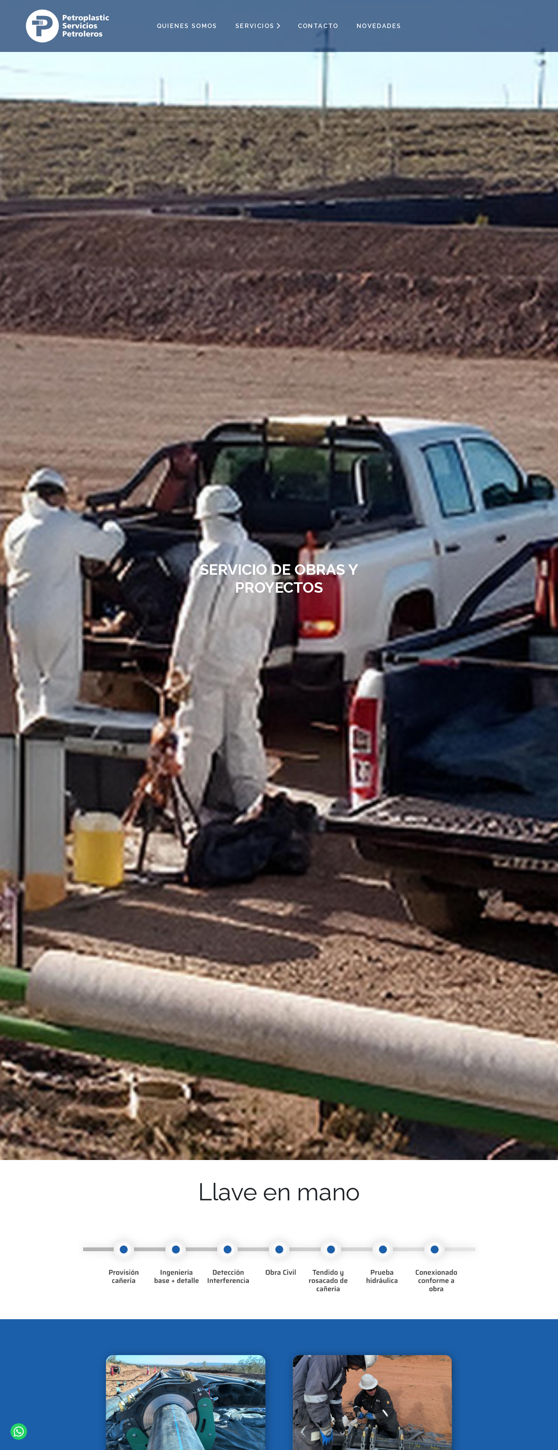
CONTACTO (318, 26)
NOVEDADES (379, 26)
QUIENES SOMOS (187, 26)
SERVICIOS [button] (255, 26)
